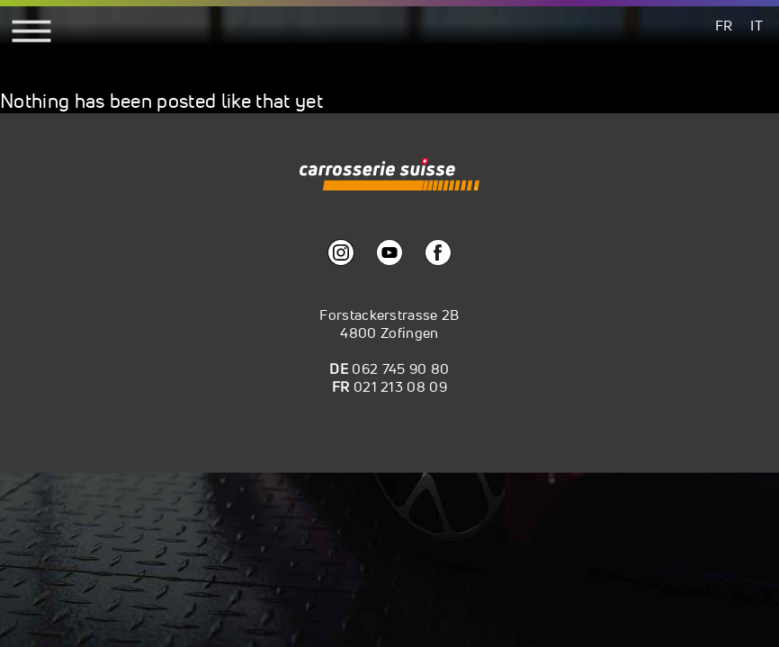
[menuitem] (724, 25)
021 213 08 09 (400, 386)
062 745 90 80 (400, 368)
